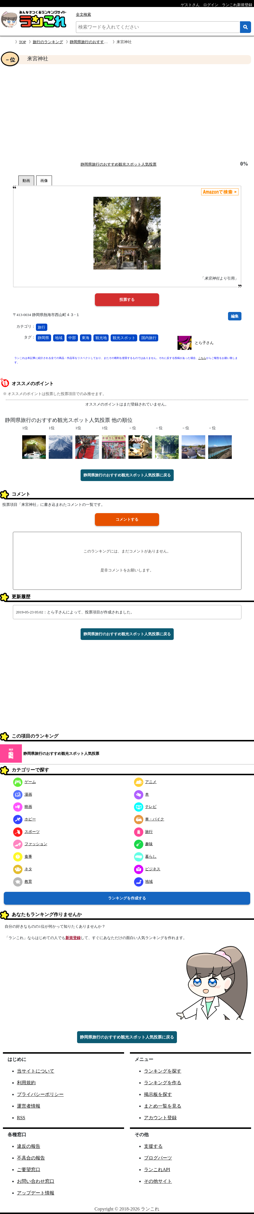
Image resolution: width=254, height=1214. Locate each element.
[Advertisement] (127, 112)
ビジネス (147, 869)
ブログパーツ (158, 1157)
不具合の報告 (31, 1157)
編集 (235, 316)
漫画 (22, 794)
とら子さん (204, 343)
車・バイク (149, 819)
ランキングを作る (162, 1082)
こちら (202, 358)
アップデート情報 (35, 1192)
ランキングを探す (162, 1071)
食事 (22, 856)
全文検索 (83, 14)
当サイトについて (35, 1071)
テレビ (145, 806)
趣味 (143, 844)
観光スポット (124, 338)
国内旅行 (148, 338)
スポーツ (26, 831)
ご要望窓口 (28, 1169)
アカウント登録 (160, 1117)
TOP (22, 42)
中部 (72, 338)
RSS (21, 1117)
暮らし (145, 856)
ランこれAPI (157, 1169)
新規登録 (73, 938)
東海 (85, 338)
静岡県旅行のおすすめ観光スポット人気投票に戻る (127, 475)
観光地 (101, 338)
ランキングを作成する (127, 898)
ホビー (24, 819)
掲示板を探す (158, 1094)
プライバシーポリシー (40, 1094)
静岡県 (43, 338)
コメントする (127, 519)
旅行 (41, 327)
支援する (153, 1146)
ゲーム (24, 782)
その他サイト (158, 1181)
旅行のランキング (48, 42)
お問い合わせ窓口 (35, 1181)
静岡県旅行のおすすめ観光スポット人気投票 (108, 42)
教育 (22, 881)
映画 (22, 806)
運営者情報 (28, 1106)
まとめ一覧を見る (162, 1106)
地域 (58, 338)
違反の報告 (28, 1146)
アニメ (145, 782)
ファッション (30, 844)
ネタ (22, 869)
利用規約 (26, 1082)
